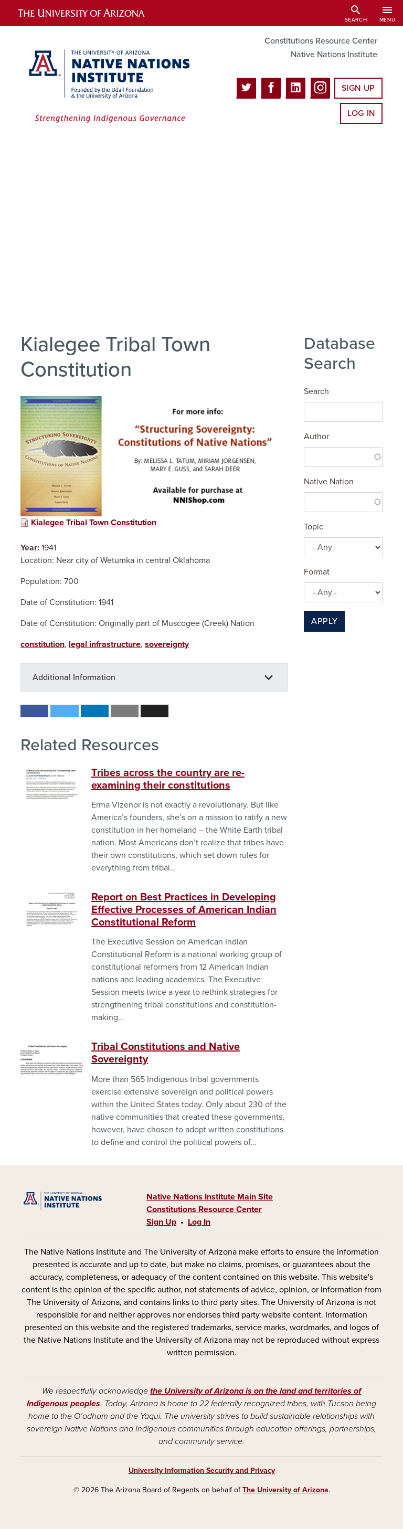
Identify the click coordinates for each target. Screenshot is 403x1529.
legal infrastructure (105, 644)
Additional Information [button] (74, 677)
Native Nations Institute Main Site (209, 1197)
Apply (324, 621)
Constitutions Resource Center (320, 41)
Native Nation (329, 481)
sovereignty (167, 644)
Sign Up (358, 88)
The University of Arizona (285, 1489)
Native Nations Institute (334, 54)
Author (316, 436)
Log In (361, 113)
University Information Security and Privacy (202, 1470)
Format (317, 572)
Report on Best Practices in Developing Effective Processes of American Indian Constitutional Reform (184, 910)
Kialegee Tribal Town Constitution (93, 522)
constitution (42, 644)
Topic (313, 527)
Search (316, 391)
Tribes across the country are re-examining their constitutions (168, 779)
